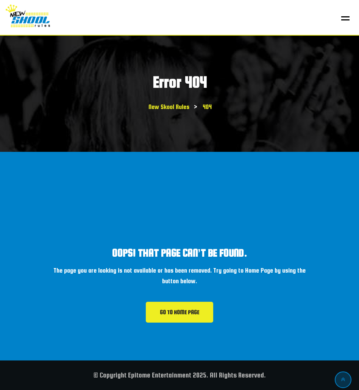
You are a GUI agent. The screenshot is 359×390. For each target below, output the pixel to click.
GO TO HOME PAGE (179, 312)
